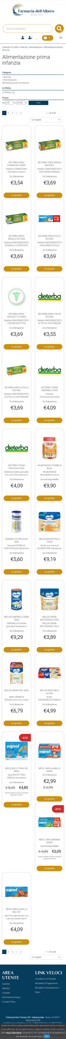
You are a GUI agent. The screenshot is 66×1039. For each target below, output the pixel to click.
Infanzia (23, 47)
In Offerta (8, 92)
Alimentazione (35, 47)
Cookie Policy (8, 1001)
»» (20, 113)
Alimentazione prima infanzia (15, 83)
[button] (46, 119)
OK (46, 1036)
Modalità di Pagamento (46, 983)
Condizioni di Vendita (45, 979)
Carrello (6, 984)
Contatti (6, 993)
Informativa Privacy (11, 997)
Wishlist (6, 988)
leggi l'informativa (14, 1033)
